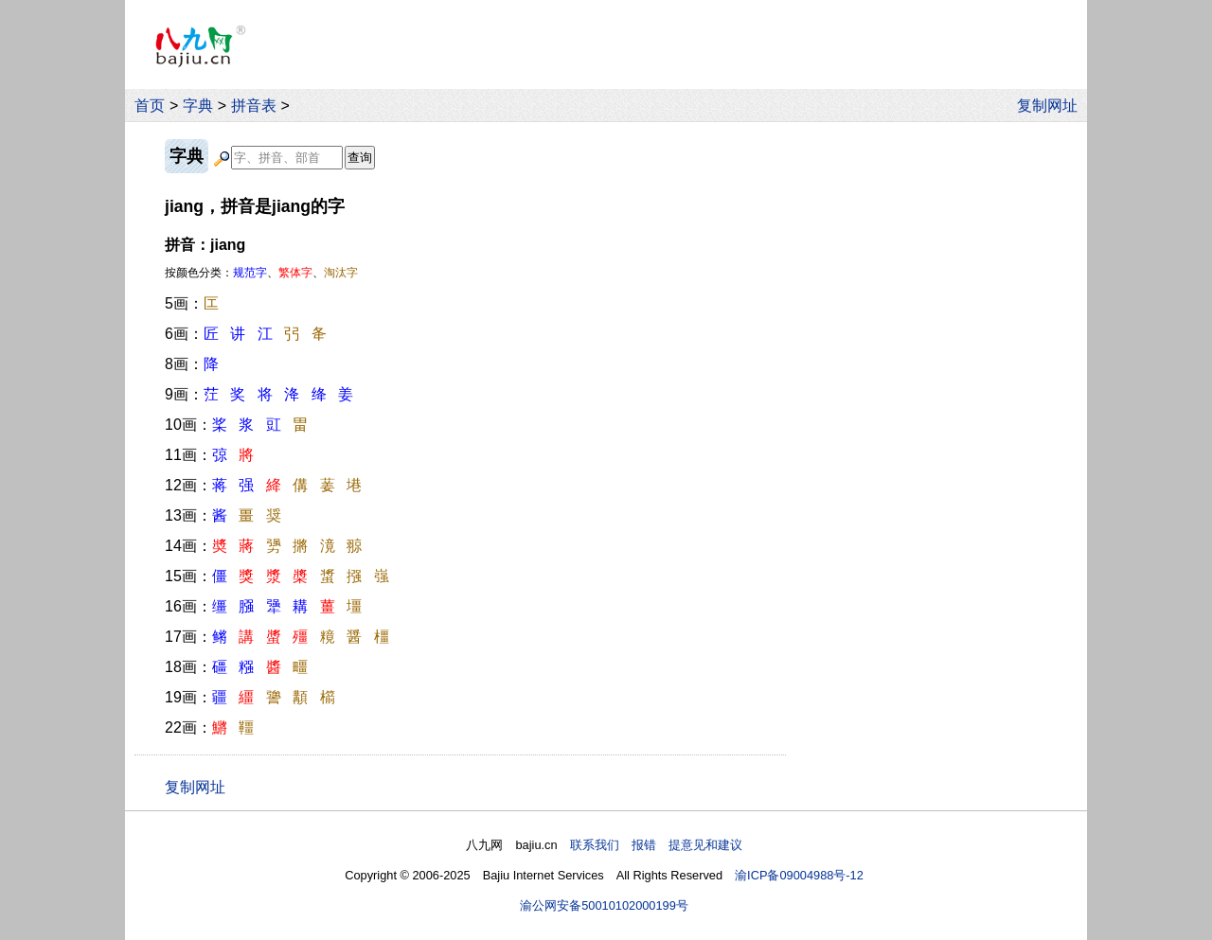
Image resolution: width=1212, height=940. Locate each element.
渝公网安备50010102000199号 (604, 905)
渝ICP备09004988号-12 (799, 875)
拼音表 (253, 106)
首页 (149, 106)
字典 (198, 106)
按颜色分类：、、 (261, 272)
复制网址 (1052, 106)
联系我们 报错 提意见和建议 (656, 845)
